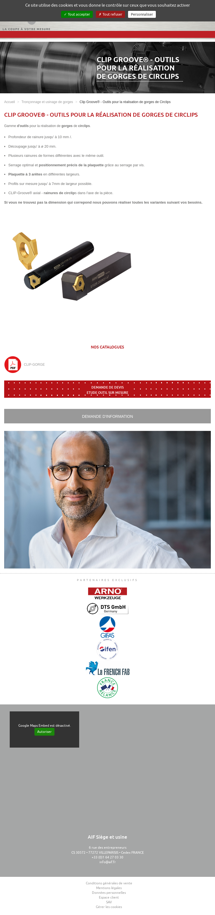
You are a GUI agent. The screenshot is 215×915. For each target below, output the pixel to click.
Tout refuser (110, 14)
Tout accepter (77, 14)
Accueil (9, 102)
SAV (109, 902)
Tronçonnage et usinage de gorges (47, 102)
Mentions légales (109, 888)
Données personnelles (109, 892)
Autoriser (44, 731)
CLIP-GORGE (34, 365)
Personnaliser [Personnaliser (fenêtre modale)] (142, 14)
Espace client (109, 897)
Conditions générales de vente (109, 883)
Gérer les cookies (109, 907)
